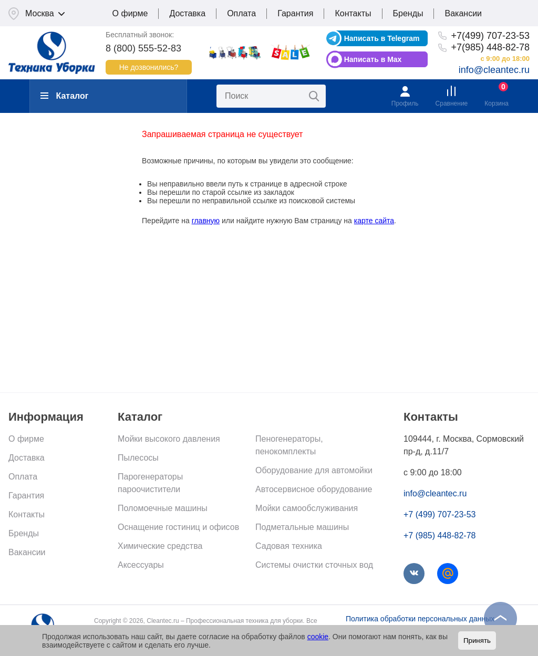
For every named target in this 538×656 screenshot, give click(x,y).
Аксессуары (141, 564)
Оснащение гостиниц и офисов (178, 527)
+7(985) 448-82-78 (490, 47)
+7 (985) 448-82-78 (439, 535)
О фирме (130, 13)
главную (206, 220)
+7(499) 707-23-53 (490, 35)
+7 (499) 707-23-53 (439, 514)
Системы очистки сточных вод (314, 564)
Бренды (408, 13)
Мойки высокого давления (169, 438)
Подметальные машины (302, 527)
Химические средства (160, 546)
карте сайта (374, 220)
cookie (317, 636)
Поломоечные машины (163, 508)
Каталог (64, 95)
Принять (477, 640)
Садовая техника (288, 546)
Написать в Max (373, 59)
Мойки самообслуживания (306, 508)
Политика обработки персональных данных (420, 619)
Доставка (187, 13)
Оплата (241, 13)
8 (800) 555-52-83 (143, 48)
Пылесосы (138, 457)
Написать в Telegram (382, 38)
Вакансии (463, 13)
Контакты (353, 13)
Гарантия (295, 13)
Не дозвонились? (149, 67)
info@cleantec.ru (494, 70)
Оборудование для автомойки (314, 470)
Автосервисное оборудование (313, 489)
